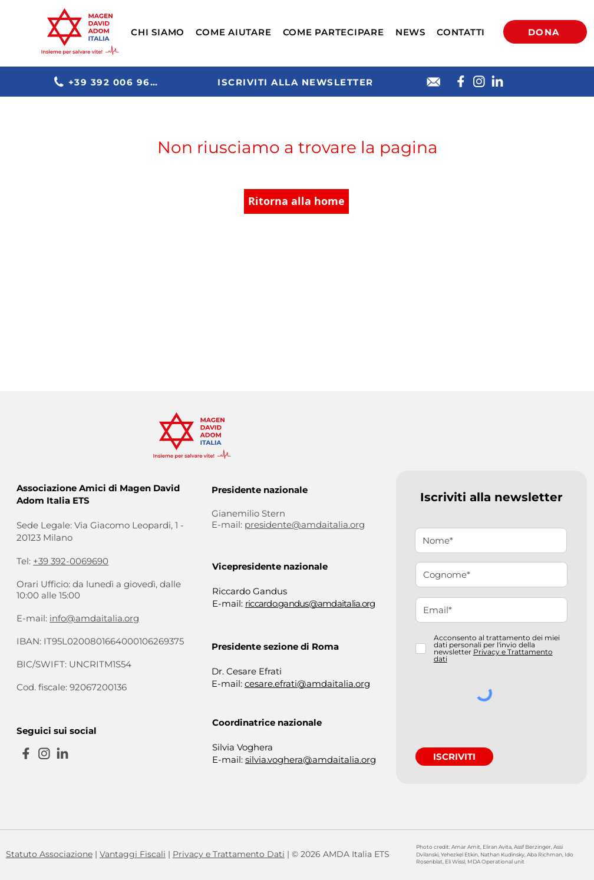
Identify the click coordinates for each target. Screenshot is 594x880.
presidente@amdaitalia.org (305, 524)
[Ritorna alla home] (296, 201)
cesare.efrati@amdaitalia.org (307, 683)
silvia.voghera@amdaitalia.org (310, 759)
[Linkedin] (497, 81)
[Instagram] (479, 81)
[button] (158, 32)
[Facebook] (460, 81)
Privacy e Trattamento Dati (229, 854)
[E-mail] (433, 82)
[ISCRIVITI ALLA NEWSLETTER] (296, 82)
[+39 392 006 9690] (107, 82)
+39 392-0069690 (70, 561)
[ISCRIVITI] (454, 756)
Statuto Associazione (49, 854)
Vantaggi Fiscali (133, 854)
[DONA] (545, 32)
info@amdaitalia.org (94, 618)
